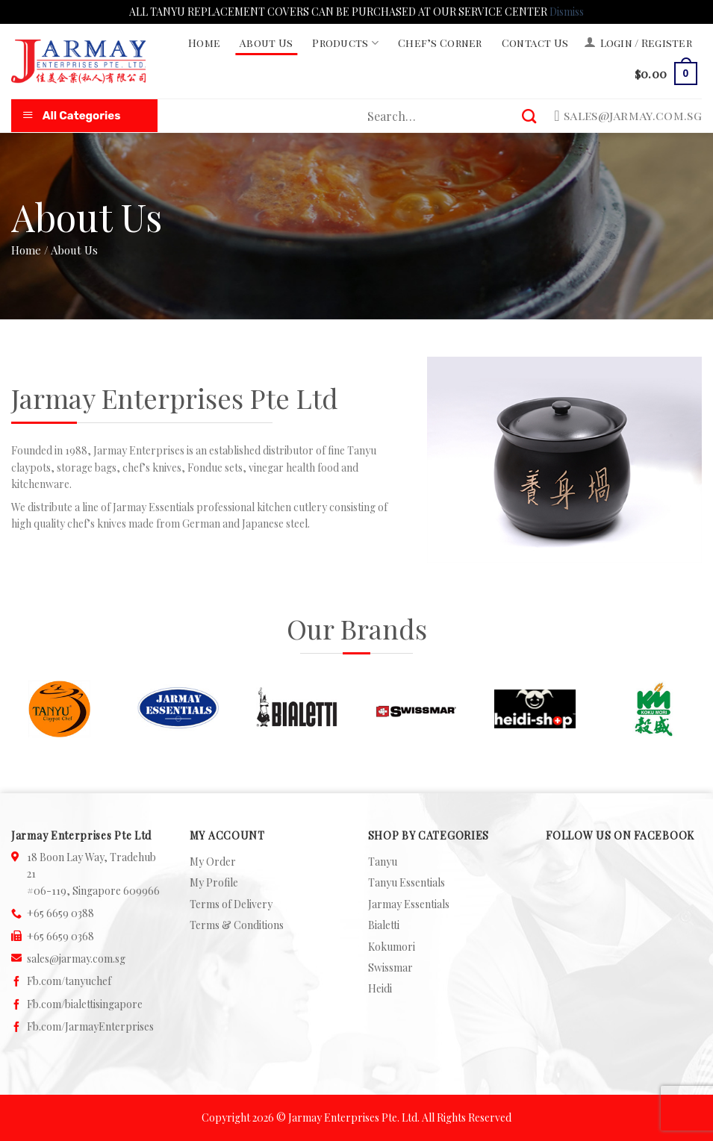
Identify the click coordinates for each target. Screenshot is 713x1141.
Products (345, 43)
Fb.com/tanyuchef (69, 981)
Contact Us (535, 43)
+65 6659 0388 (60, 913)
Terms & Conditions (237, 925)
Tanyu (382, 861)
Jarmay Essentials (408, 904)
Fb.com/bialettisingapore (85, 1004)
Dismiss (566, 11)
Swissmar (390, 967)
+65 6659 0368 (60, 936)
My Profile (214, 882)
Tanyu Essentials (406, 882)
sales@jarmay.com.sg (76, 958)
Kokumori (391, 947)
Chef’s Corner (440, 43)
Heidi (380, 988)
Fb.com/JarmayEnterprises (90, 1026)
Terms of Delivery (231, 904)
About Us (266, 43)
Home (204, 43)
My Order (213, 861)
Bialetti (383, 925)
